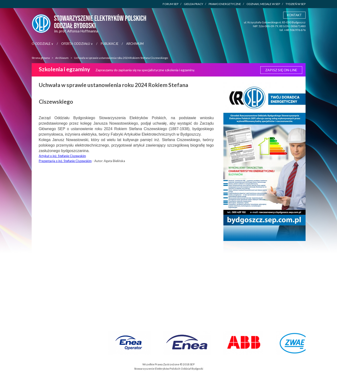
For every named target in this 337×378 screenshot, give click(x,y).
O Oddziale (42, 44)
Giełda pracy (195, 4)
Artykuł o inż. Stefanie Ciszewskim (62, 156)
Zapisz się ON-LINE (281, 70)
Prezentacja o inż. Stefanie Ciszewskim (65, 161)
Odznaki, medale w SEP (264, 4)
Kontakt (294, 15)
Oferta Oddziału (77, 44)
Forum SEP (172, 4)
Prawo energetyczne (226, 4)
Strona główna (41, 58)
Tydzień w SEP (296, 4)
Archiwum (135, 44)
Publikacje (109, 44)
